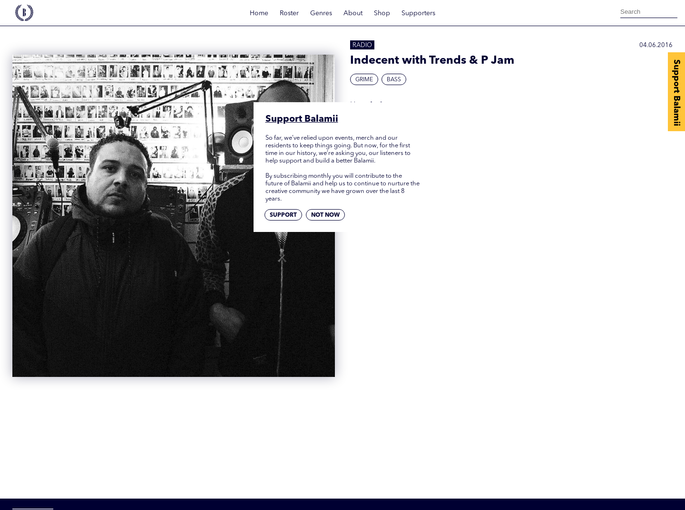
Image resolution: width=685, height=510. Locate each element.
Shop (382, 13)
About (352, 13)
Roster (289, 13)
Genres (321, 13)
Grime (364, 80)
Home (259, 13)
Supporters (418, 13)
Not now (325, 215)
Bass (394, 80)
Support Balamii (676, 92)
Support (283, 215)
